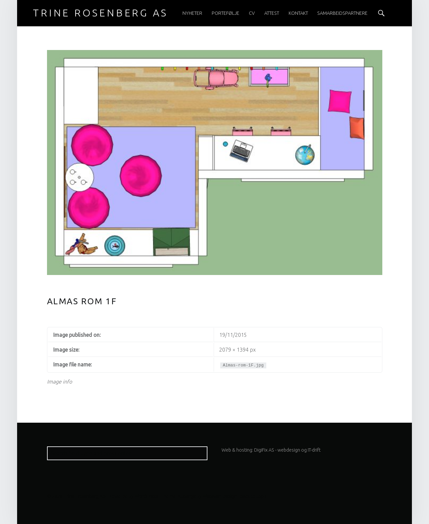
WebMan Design (220, 496)
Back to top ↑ (253, 496)
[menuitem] (192, 13)
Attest (271, 13)
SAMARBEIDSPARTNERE (342, 13)
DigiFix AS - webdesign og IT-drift (287, 450)
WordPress (146, 496)
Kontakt (298, 13)
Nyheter (192, 13)
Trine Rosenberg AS (84, 496)
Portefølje (225, 13)
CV (252, 13)
